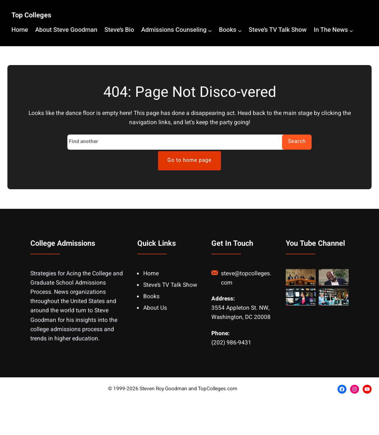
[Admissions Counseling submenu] (210, 31)
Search (297, 141)
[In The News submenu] (351, 31)
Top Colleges (31, 15)
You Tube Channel (315, 250)
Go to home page (189, 160)
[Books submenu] (240, 31)
